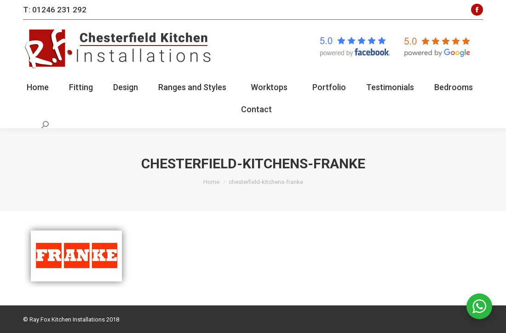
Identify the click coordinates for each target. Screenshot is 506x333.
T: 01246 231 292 (54, 9)
